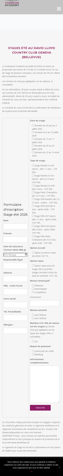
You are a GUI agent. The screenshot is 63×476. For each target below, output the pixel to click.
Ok (31, 471)
